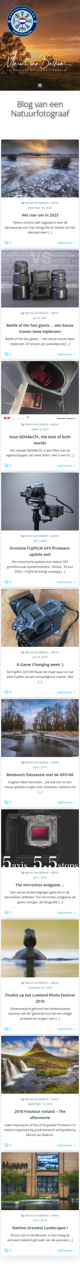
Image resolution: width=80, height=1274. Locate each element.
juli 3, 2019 (40, 767)
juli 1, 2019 (40, 877)
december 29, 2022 (40, 208)
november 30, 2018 (40, 987)
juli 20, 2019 (40, 657)
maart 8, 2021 (40, 429)
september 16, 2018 (40, 1104)
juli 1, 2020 (40, 540)
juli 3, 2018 (40, 1220)
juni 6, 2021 (40, 318)
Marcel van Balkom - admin (42, 203)
